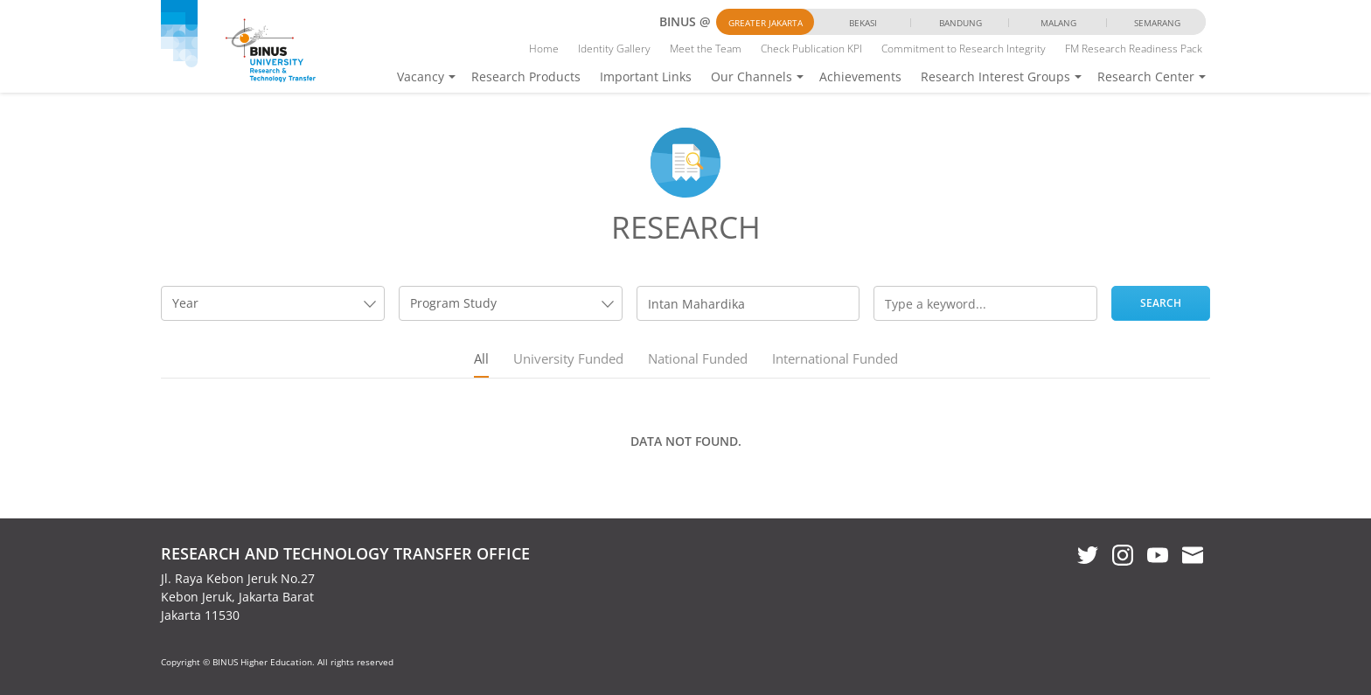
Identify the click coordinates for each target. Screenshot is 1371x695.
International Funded (835, 358)
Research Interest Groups (995, 76)
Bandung (960, 22)
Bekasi (863, 22)
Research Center (1145, 76)
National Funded (698, 358)
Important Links (646, 76)
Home (544, 48)
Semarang (1157, 22)
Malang (1058, 22)
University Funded (568, 358)
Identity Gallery (614, 48)
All (481, 358)
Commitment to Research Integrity (963, 48)
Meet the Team (705, 48)
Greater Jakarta (765, 22)
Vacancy (420, 76)
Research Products (526, 76)
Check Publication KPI (811, 48)
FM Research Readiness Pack (1133, 48)
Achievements (860, 76)
